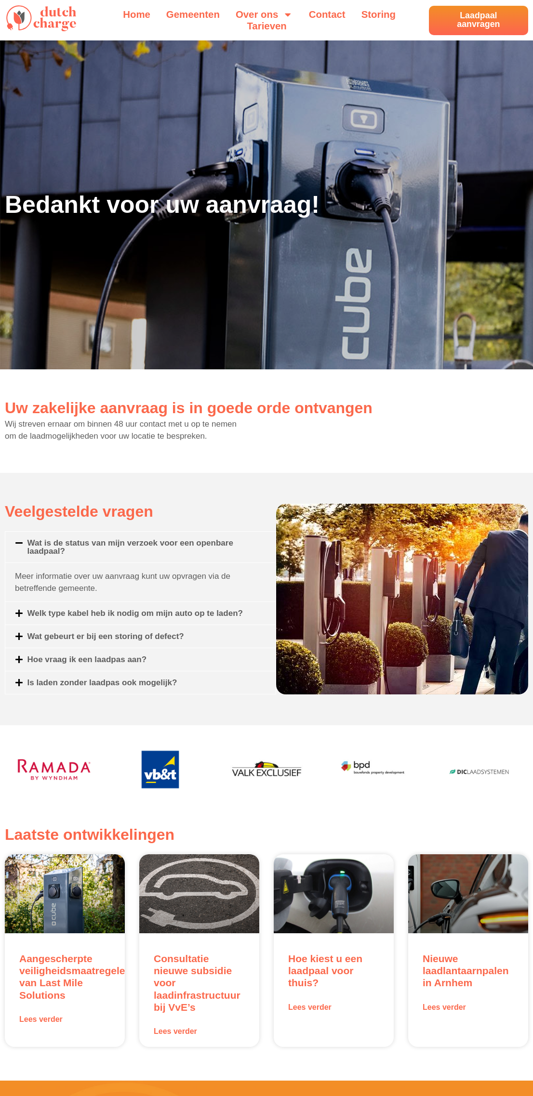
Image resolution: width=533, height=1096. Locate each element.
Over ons (264, 14)
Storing (378, 14)
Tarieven (266, 26)
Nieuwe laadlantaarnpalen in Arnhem (466, 970)
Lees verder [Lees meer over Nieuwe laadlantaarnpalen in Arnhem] (444, 1007)
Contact (327, 14)
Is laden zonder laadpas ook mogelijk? (102, 682)
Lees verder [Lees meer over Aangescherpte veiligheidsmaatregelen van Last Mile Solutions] (41, 1019)
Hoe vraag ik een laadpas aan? (87, 659)
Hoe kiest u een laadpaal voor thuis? (325, 970)
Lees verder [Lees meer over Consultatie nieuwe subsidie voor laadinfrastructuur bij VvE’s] (175, 1031)
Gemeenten (193, 14)
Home (136, 14)
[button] (140, 547)
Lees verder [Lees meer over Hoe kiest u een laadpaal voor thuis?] (310, 1007)
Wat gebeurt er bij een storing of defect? (105, 636)
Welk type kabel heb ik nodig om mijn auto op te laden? (135, 613)
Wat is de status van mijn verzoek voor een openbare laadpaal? (130, 547)
